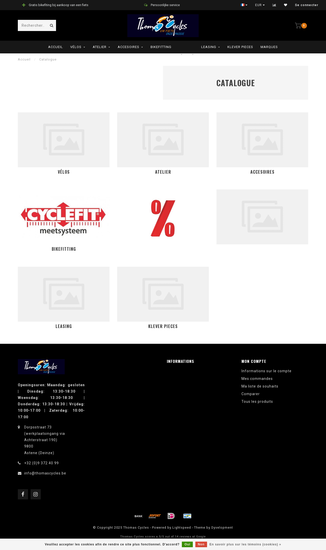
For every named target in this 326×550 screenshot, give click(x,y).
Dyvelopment (222, 527)
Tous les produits (257, 401)
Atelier (99, 47)
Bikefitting (161, 47)
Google (201, 536)
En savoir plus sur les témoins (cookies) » (245, 544)
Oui (187, 544)
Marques (269, 47)
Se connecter (306, 5)
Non (201, 544)
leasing (208, 47)
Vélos (76, 47)
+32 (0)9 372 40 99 (41, 463)
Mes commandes (257, 379)
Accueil (55, 47)
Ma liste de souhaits (259, 386)
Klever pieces (240, 47)
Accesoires (128, 47)
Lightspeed (181, 527)
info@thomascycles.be (45, 473)
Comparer (250, 394)
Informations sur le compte (266, 371)
